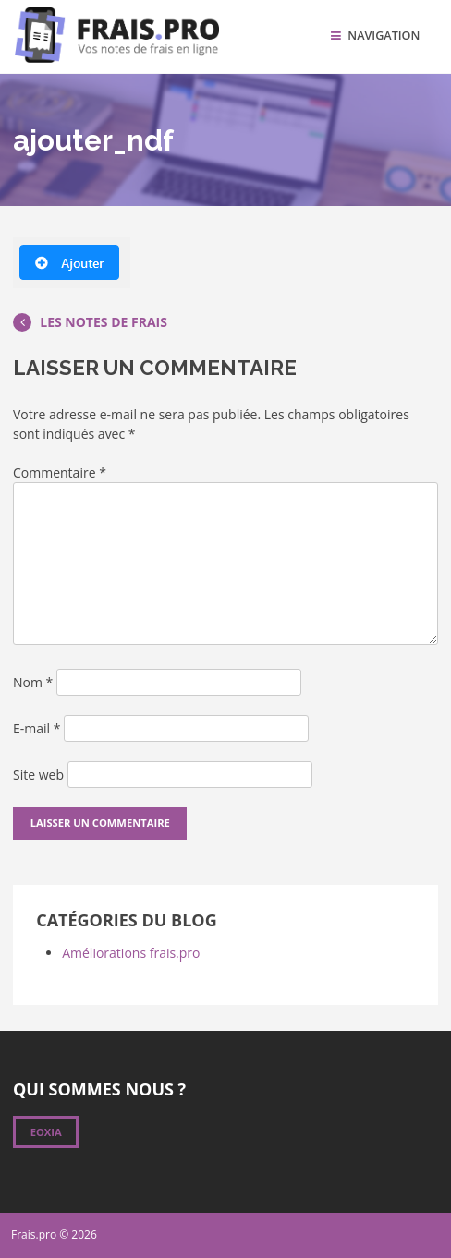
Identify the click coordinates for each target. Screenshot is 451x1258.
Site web (38, 774)
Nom (33, 682)
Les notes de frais (90, 322)
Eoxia (46, 1132)
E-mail (36, 728)
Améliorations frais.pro (131, 953)
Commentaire (59, 472)
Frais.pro (33, 1234)
